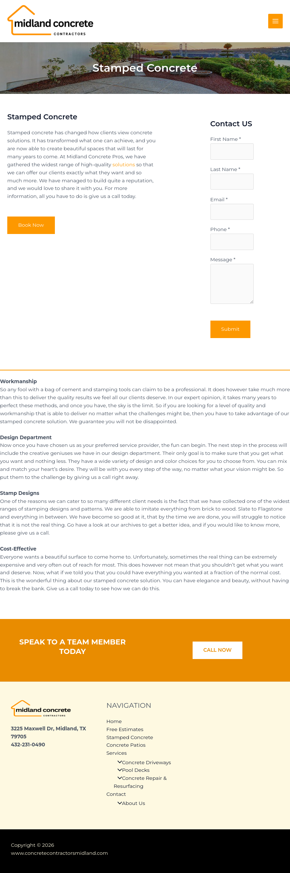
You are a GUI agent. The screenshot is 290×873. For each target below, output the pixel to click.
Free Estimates (125, 729)
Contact (116, 794)
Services (116, 753)
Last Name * (232, 178)
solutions (124, 164)
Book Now (31, 225)
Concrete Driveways (142, 762)
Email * (232, 208)
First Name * (232, 147)
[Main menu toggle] (275, 21)
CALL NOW (218, 650)
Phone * (232, 238)
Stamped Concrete (129, 737)
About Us (129, 803)
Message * (232, 281)
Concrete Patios (126, 745)
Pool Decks (132, 770)
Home (114, 721)
